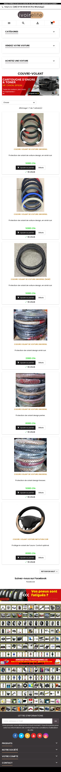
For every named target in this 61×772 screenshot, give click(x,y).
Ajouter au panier (25, 167)
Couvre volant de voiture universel (30, 344)
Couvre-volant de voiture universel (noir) (30, 279)
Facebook (30, 581)
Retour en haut (49, 571)
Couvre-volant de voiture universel (30, 149)
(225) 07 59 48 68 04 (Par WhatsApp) (28, 7)
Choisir (19, 102)
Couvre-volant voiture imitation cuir (30, 539)
